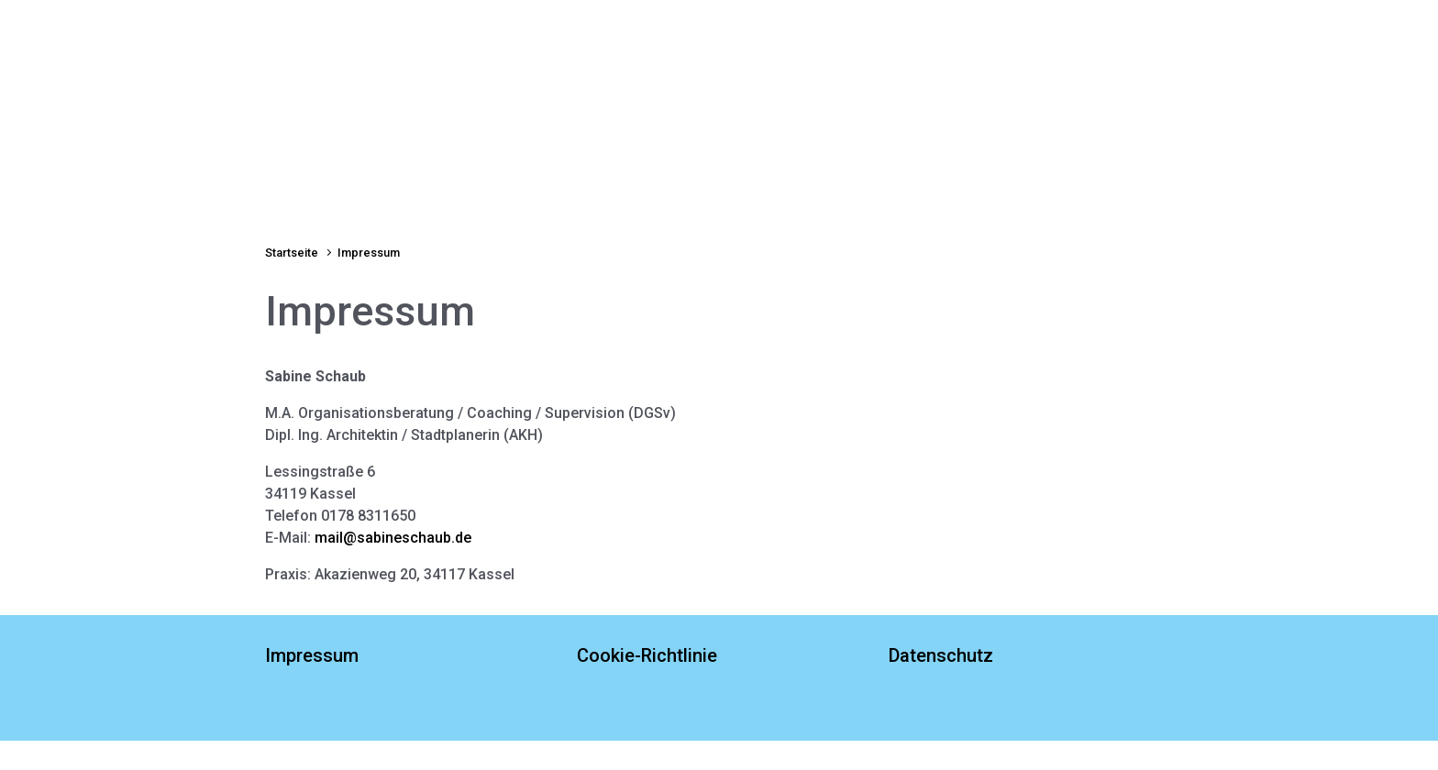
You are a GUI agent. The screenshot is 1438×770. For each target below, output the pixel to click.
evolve (600, 703)
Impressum (312, 655)
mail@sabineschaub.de (393, 537)
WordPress (827, 703)
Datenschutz (941, 655)
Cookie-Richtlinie (647, 655)
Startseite (299, 182)
